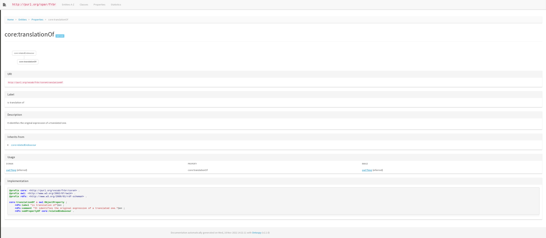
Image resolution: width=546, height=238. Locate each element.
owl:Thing (10, 170)
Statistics (116, 4)
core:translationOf (26, 62)
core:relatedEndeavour (23, 53)
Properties (99, 4)
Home (10, 19)
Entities (22, 19)
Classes (84, 4)
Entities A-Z (68, 4)
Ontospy (256, 232)
